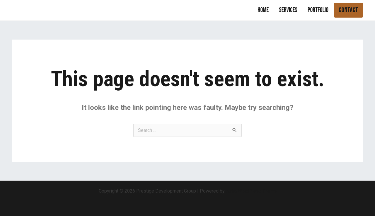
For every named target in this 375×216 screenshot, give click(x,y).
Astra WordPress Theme (251, 191)
